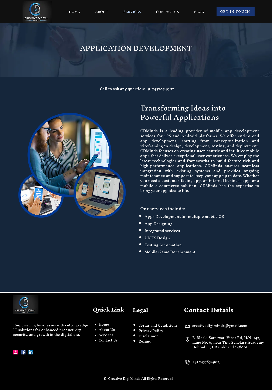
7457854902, (210, 361)
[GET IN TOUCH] (236, 11)
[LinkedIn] (30, 352)
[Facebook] (23, 352)
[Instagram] (15, 352)
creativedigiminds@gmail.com (219, 325)
